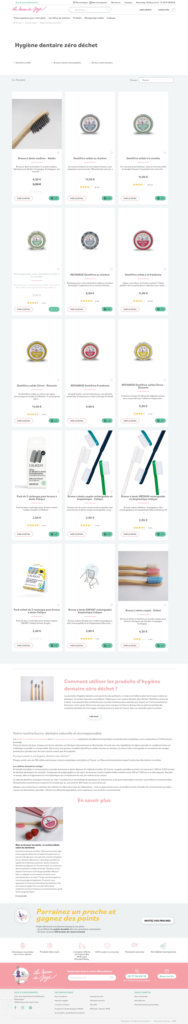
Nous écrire (154, 2)
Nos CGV (93, 1004)
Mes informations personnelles (147, 1004)
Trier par (133, 80)
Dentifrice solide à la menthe (143, 158)
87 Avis (150, 185)
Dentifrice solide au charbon (90, 158)
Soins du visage (31, 23)
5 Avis (44, 414)
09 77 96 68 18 (169, 2)
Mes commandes (141, 996)
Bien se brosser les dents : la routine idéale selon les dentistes (37, 846)
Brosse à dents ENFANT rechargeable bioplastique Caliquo (90, 611)
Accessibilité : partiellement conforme (70, 1013)
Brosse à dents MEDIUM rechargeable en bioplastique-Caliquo (143, 498)
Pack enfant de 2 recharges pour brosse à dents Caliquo (37, 611)
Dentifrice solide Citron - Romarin (37, 385)
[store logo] (29, 9)
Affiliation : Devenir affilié (100, 1009)
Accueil (19, 23)
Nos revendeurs (61, 996)
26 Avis (150, 301)
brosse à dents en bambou (64, 739)
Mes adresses (140, 1000)
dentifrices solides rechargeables (32, 739)
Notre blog (140, 2)
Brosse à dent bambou (102, 62)
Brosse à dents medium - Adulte (37, 158)
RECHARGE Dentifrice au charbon (90, 274)
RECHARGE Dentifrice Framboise (90, 385)
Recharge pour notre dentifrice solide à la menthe (37, 275)
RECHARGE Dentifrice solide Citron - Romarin (143, 386)
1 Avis (97, 525)
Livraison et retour (62, 1004)
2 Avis (97, 301)
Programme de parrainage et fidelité (69, 1009)
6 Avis (44, 303)
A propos (128, 2)
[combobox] (90, 9)
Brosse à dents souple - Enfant (143, 610)
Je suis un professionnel (27, 2)
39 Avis (97, 187)
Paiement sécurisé (97, 1000)
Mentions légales (61, 1000)
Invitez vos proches (157, 920)
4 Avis (150, 414)
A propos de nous (96, 996)
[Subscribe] (111, 977)
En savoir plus (21, 896)
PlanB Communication (140, 1021)
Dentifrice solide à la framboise (143, 274)
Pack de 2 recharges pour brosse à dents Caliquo (37, 498)
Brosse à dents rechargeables (67, 62)
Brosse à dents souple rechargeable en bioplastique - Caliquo (90, 498)
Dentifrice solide (23, 62)
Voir (23, 198)
